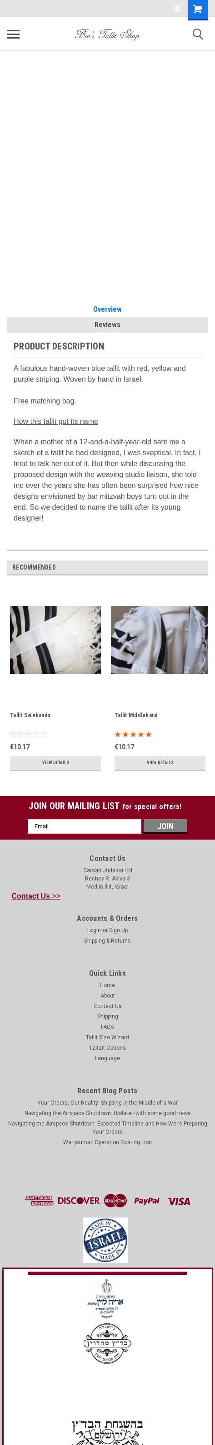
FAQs (107, 1027)
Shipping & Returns (107, 941)
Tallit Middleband (136, 715)
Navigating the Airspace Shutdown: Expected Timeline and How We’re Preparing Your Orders (107, 1128)
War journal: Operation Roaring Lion (107, 1142)
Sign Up (118, 930)
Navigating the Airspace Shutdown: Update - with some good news (108, 1113)
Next (203, 567)
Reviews (107, 324)
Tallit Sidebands (30, 715)
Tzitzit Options (107, 1048)
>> (36, 896)
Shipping (107, 1016)
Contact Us (108, 1006)
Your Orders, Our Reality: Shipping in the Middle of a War (108, 1103)
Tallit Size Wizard (107, 1037)
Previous (190, 567)
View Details (55, 762)
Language (107, 1058)
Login (94, 930)
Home (107, 985)
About (107, 996)
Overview (107, 309)
